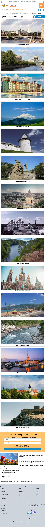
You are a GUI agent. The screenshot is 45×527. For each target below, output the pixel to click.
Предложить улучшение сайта (26, 522)
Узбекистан (3, 498)
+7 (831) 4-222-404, (32, 505)
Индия (2, 492)
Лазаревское (21, 490)
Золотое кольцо (39, 495)
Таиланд (3, 490)
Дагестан (38, 497)
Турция (2, 488)
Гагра (20, 497)
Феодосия (21, 495)
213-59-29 (38, 505)
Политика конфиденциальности (14, 522)
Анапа (20, 488)
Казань (37, 494)
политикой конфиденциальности (23, 446)
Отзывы (3, 505)
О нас (2, 504)
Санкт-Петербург (39, 490)
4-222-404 (8, 9)
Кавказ (37, 491)
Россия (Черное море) (5, 494)
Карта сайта (36, 522)
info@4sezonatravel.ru (32, 506)
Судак (20, 494)
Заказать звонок (19, 9)
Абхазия (3, 495)
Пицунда (20, 498)
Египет (2, 497)
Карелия (38, 492)
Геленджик (21, 491)
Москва (37, 488)
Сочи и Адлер (21, 492)
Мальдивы (3, 491)
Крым (37, 498)
